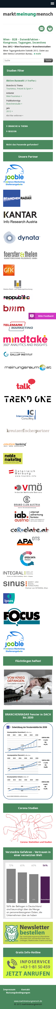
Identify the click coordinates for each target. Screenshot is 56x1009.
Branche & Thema (18, 126)
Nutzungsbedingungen (18, 992)
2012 (9, 111)
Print (50, 29)
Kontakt (25, 989)
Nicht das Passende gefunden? (22, 144)
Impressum (9, 989)
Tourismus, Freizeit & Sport (19, 88)
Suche (48, 60)
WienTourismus (14, 96)
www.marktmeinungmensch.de (28, 1001)
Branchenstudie (14, 104)
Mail (42, 29)
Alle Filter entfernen (14, 116)
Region (12, 131)
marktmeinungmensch (28, 14)
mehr (38, 54)
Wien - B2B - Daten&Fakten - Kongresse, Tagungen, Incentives (24, 41)
